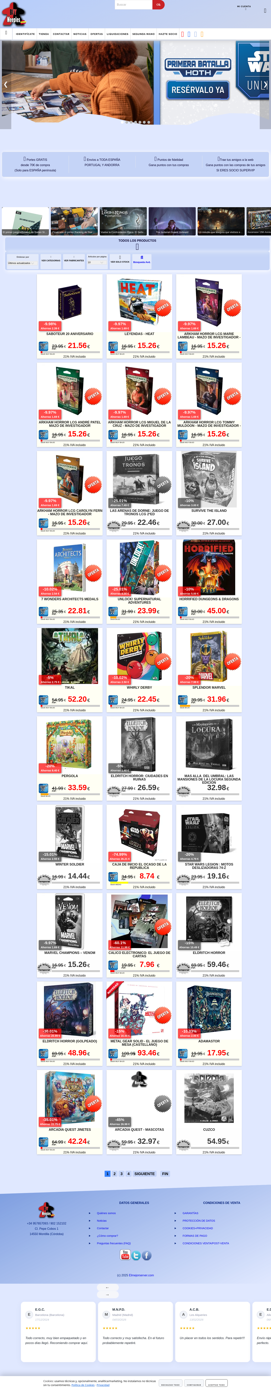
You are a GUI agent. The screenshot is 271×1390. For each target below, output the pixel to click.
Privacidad (103, 1385)
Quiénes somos (106, 1213)
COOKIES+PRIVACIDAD (198, 1228)
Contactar (61, 34)
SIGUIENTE (145, 1174)
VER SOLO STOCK (120, 259)
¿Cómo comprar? (107, 1235)
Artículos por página (97, 257)
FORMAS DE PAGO (195, 1235)
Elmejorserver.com (141, 1275)
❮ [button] (5, 84)
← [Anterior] (108, 1287)
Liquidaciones (118, 34)
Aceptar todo (216, 1385)
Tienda (44, 34)
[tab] (122, 122)
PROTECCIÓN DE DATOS (199, 1220)
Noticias (80, 34)
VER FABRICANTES (74, 259)
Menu (6, 35)
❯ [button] (265, 84)
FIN (165, 1174)
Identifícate (25, 34)
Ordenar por (23, 257)
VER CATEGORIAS (50, 259)
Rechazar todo (170, 1385)
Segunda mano (143, 34)
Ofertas (97, 34)
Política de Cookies (83, 1385)
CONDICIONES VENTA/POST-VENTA (206, 1243)
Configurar (194, 1385)
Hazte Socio (168, 34)
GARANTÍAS (190, 1213)
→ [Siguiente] (108, 1294)
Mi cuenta (244, 6)
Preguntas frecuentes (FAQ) (114, 1243)
